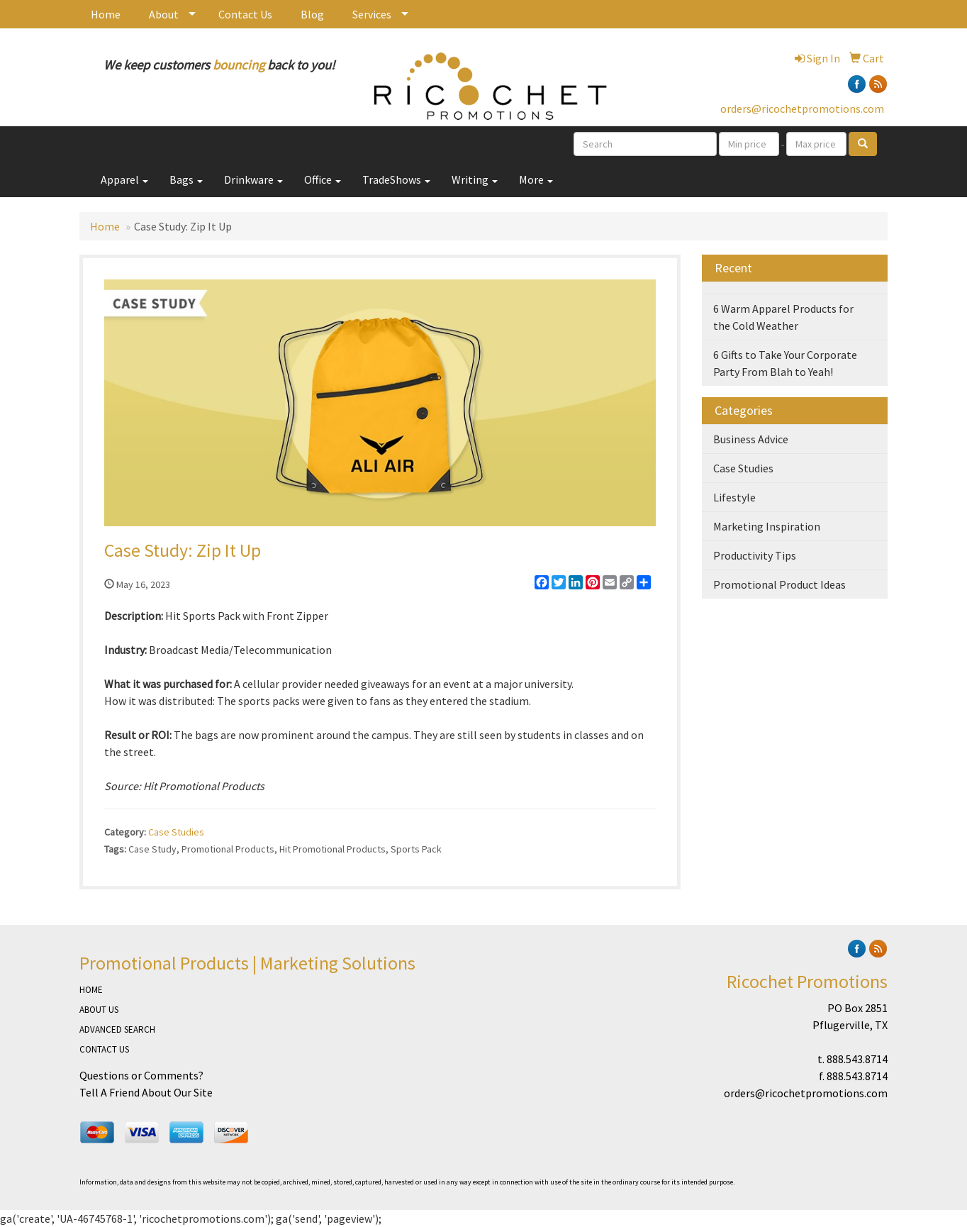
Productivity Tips (754, 555)
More (536, 179)
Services (371, 14)
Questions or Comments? (141, 1075)
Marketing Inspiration (766, 526)
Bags (186, 179)
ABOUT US (98, 1010)
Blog (312, 14)
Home (106, 14)
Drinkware (253, 179)
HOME (91, 990)
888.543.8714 (857, 1059)
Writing (475, 179)
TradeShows (396, 179)
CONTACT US (104, 1049)
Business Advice (750, 439)
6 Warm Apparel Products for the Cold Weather (783, 317)
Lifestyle (734, 497)
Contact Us (245, 14)
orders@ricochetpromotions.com (802, 108)
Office (322, 179)
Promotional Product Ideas (779, 584)
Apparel (124, 179)
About (164, 14)
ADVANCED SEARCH (117, 1029)
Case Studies (176, 832)
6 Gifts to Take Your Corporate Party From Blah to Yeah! (785, 363)
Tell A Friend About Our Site (146, 1092)
